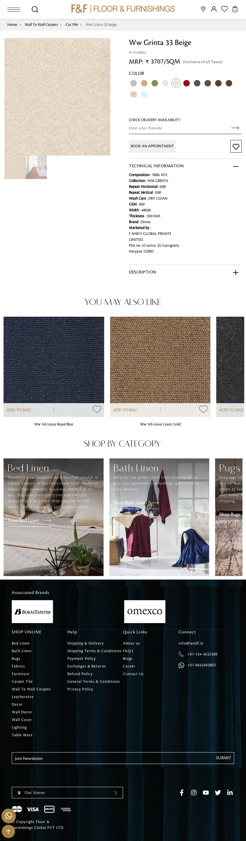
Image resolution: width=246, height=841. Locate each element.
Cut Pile (72, 25)
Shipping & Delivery (85, 643)
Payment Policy (81, 659)
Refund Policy (80, 674)
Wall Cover (22, 720)
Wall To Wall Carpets (41, 25)
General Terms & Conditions (93, 682)
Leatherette (23, 697)
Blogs (128, 659)
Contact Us (133, 674)
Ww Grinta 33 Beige (101, 25)
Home (12, 25)
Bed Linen (21, 643)
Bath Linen (21, 651)
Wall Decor (22, 712)
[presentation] (56, 775)
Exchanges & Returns (86, 666)
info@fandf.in (191, 643)
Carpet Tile (22, 682)
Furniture (20, 674)
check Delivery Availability (154, 120)
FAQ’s (128, 651)
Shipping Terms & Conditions (94, 651)
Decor (17, 704)
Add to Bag (18, 410)
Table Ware (22, 735)
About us (131, 643)
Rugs (16, 659)
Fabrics (18, 666)
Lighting (19, 727)
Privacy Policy (80, 689)
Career (129, 666)
